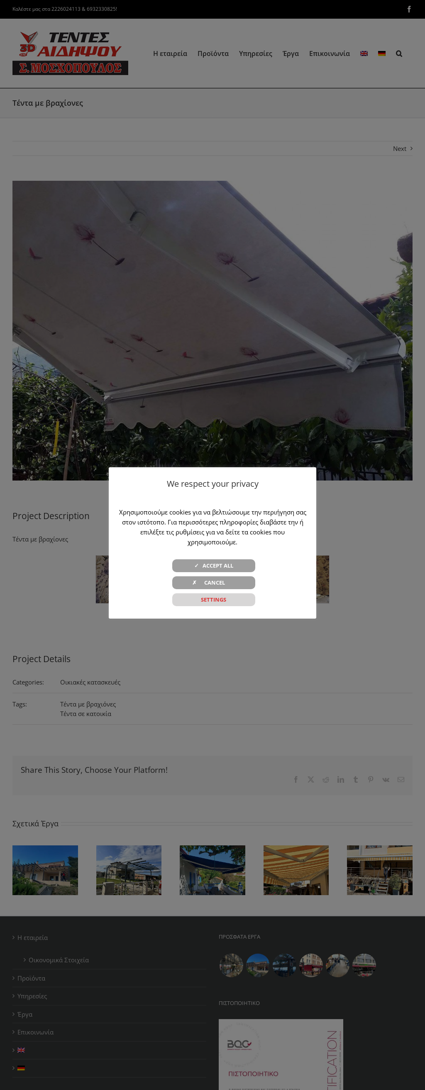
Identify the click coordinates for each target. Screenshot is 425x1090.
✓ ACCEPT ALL (213, 565)
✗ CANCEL (213, 582)
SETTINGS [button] (213, 599)
